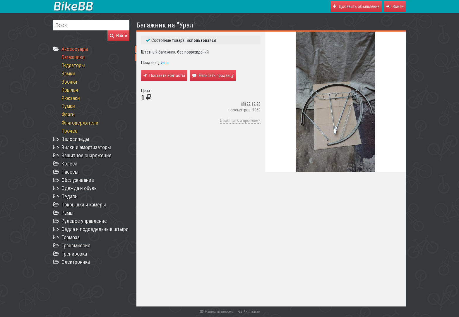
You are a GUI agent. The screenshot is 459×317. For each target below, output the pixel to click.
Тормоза (70, 237)
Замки (68, 73)
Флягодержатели (79, 123)
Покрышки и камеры (83, 204)
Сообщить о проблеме (240, 120)
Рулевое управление (84, 221)
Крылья (69, 90)
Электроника (75, 262)
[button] (395, 6)
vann (165, 62)
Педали (69, 196)
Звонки (69, 82)
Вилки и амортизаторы (86, 147)
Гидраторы (73, 65)
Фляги (68, 114)
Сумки (68, 106)
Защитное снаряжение (86, 155)
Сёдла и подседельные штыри (95, 229)
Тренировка (74, 254)
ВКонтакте (249, 311)
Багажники (73, 57)
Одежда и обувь (79, 188)
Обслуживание (77, 180)
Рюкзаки (70, 98)
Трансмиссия (75, 245)
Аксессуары (74, 49)
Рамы (67, 213)
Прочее (69, 131)
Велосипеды (75, 139)
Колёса (69, 164)
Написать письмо (216, 311)
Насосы (69, 172)
